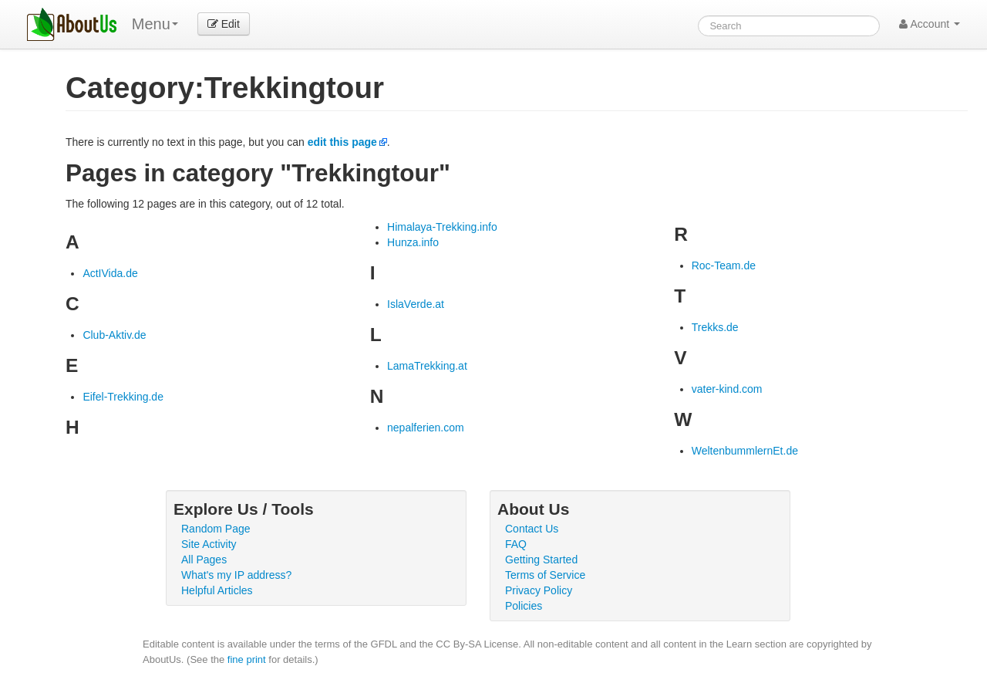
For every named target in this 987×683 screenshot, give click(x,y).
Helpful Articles (217, 590)
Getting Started (541, 559)
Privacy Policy (538, 590)
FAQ (516, 544)
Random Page (216, 528)
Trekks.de (715, 327)
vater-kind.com (727, 389)
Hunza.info (413, 242)
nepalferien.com (425, 427)
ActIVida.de (110, 273)
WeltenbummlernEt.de (745, 451)
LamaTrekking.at (427, 366)
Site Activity (209, 544)
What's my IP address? (236, 575)
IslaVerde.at (415, 304)
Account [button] (929, 24)
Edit (223, 24)
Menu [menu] (155, 23)
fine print (246, 659)
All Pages (204, 559)
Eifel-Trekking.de (123, 397)
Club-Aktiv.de (114, 335)
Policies (523, 606)
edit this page (342, 142)
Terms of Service (545, 575)
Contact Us (531, 528)
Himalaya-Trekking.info (442, 227)
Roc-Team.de (724, 265)
